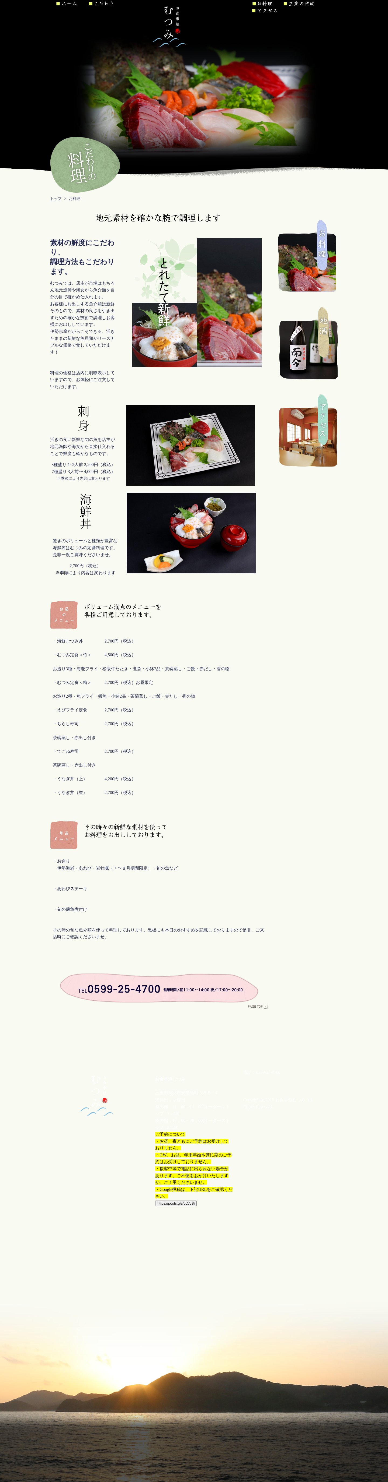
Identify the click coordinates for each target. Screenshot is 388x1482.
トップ (55, 199)
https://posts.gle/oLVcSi (176, 1203)
